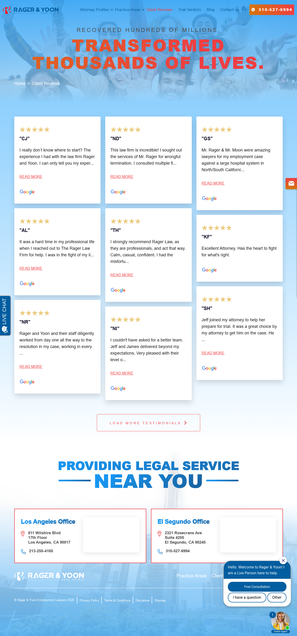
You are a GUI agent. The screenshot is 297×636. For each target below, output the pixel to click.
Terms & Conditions (117, 600)
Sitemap (160, 600)
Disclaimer (142, 600)
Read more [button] (30, 177)
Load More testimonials (148, 422)
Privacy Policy (89, 600)
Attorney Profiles (94, 10)
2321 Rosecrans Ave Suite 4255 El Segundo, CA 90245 (185, 538)
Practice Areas (128, 10)
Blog (210, 10)
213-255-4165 (41, 551)
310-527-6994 (271, 9)
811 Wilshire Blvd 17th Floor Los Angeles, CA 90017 (49, 538)
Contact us (229, 10)
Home (20, 83)
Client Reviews (159, 10)
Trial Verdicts (189, 10)
